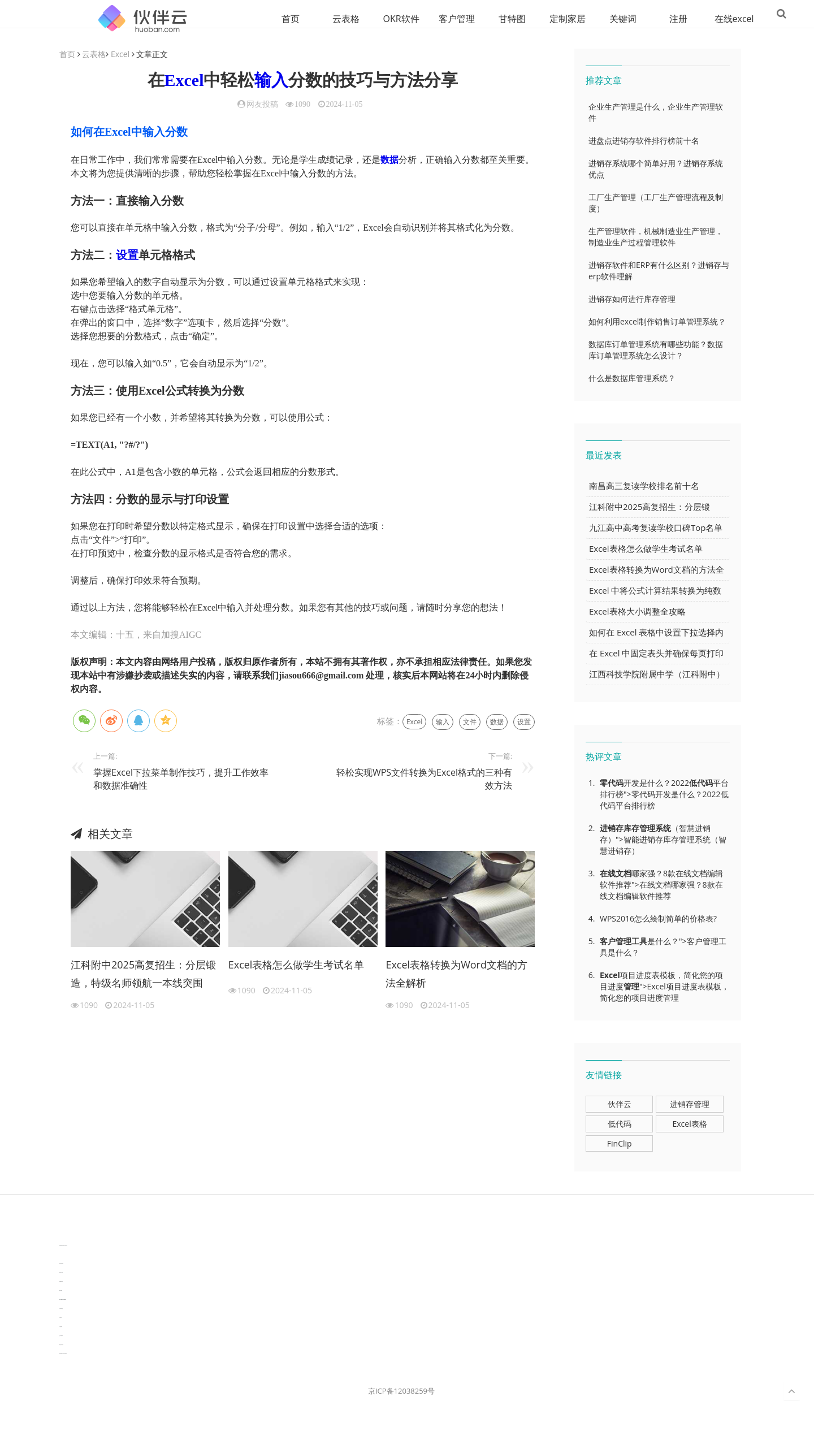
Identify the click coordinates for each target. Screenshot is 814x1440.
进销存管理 (689, 1104)
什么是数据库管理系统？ (632, 378)
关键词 (585, 18)
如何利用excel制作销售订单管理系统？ (657, 322)
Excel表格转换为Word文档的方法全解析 (456, 974)
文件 (470, 722)
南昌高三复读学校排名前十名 (644, 486)
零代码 (612, 783)
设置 (127, 255)
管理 (631, 986)
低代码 (701, 783)
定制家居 (530, 18)
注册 (640, 18)
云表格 (308, 18)
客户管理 (419, 18)
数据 (389, 160)
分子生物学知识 (61, 1236)
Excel (120, 54)
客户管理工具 (623, 941)
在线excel (696, 18)
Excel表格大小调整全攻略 (637, 611)
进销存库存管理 (627, 828)
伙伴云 (619, 1104)
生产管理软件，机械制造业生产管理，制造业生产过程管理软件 (655, 237)
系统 (663, 828)
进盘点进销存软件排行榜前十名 (643, 141)
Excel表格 (689, 1124)
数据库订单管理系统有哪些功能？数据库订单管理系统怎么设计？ (655, 350)
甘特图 (474, 18)
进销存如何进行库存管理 (632, 299)
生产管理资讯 (61, 1336)
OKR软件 (363, 18)
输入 (271, 80)
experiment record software (63, 1354)
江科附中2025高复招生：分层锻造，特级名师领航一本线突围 (143, 974)
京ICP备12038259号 (401, 1391)
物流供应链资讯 (61, 1345)
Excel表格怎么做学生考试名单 (296, 965)
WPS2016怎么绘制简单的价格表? (658, 919)
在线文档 (615, 873)
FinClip (619, 1144)
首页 (253, 18)
